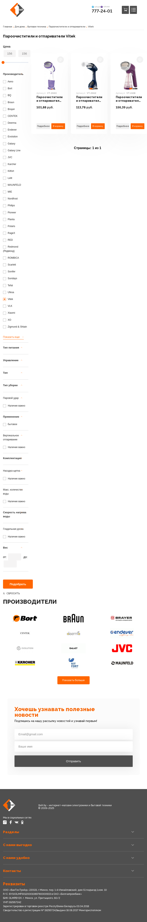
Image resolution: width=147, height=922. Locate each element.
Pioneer (9, 212)
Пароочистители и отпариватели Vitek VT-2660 (49, 99)
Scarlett (9, 264)
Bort (7, 88)
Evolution (10, 136)
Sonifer (9, 271)
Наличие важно (16, 405)
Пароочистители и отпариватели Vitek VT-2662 (89, 99)
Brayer (9, 109)
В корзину (58, 126)
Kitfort (8, 171)
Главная (7, 27)
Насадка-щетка (11, 470)
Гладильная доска (13, 529)
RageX (9, 233)
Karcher (9, 164)
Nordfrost (10, 198)
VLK (7, 306)
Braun (8, 102)
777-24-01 (102, 10)
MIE (7, 191)
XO (7, 319)
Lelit (7, 178)
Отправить (73, 761)
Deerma (9, 122)
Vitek (91, 27)
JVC (7, 157)
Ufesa (8, 292)
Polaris (9, 226)
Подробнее (43, 126)
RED (8, 240)
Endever (10, 129)
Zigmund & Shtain (15, 326)
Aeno (8, 81)
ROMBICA (11, 257)
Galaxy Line (12, 150)
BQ (7, 95)
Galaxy (9, 143)
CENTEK (10, 116)
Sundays (10, 278)
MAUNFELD (12, 185)
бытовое (10, 424)
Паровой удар (11, 398)
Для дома (20, 27)
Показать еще (11, 337)
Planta (8, 219)
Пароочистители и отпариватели (67, 27)
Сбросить (13, 593)
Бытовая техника (36, 27)
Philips (9, 205)
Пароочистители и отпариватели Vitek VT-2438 (129, 99)
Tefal (8, 285)
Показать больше (73, 680)
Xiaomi (9, 312)
